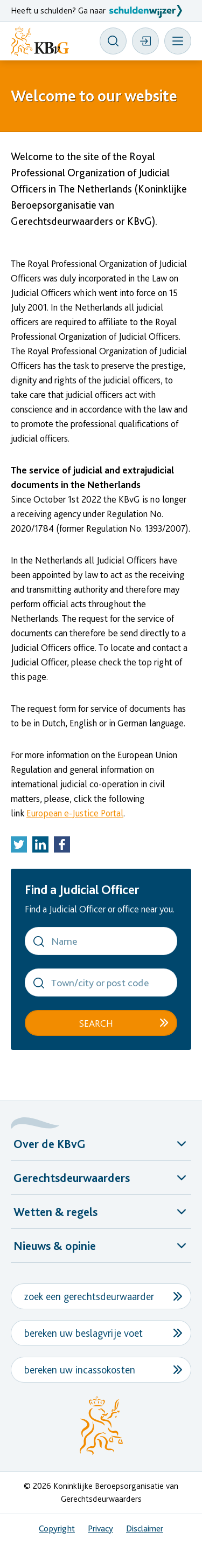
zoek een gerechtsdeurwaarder (89, 1296)
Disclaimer (144, 1528)
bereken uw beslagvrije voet (83, 1333)
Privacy (100, 1528)
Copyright (57, 1528)
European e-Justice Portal (74, 813)
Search (96, 1023)
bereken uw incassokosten (79, 1369)
